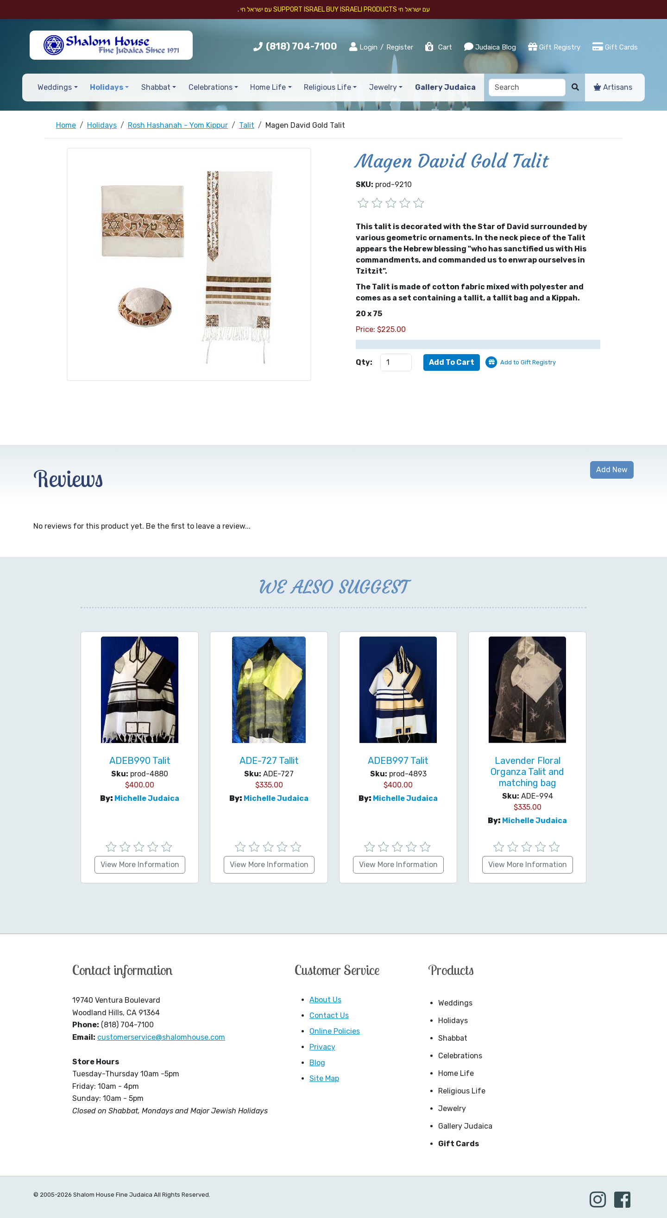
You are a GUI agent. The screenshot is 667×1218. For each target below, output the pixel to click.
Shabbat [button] (155, 87)
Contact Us (329, 1015)
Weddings (455, 1003)
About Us (325, 999)
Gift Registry (554, 46)
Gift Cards (615, 46)
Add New (612, 469)
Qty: (364, 362)
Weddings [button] (55, 87)
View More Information (140, 864)
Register (399, 47)
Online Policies (334, 1031)
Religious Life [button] (327, 87)
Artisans (613, 87)
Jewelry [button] (383, 87)
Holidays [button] (106, 87)
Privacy (322, 1047)
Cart (438, 47)
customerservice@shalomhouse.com (161, 1037)
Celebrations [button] (211, 87)
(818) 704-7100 (301, 46)
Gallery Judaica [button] (445, 87)
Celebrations (460, 1055)
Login (363, 46)
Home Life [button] (268, 87)
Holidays (453, 1020)
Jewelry (452, 1108)
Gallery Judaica (465, 1126)
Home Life (456, 1073)
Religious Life (461, 1091)
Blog (317, 1062)
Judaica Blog (490, 46)
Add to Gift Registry (528, 362)
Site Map (324, 1078)
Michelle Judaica (146, 798)
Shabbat (452, 1038)
